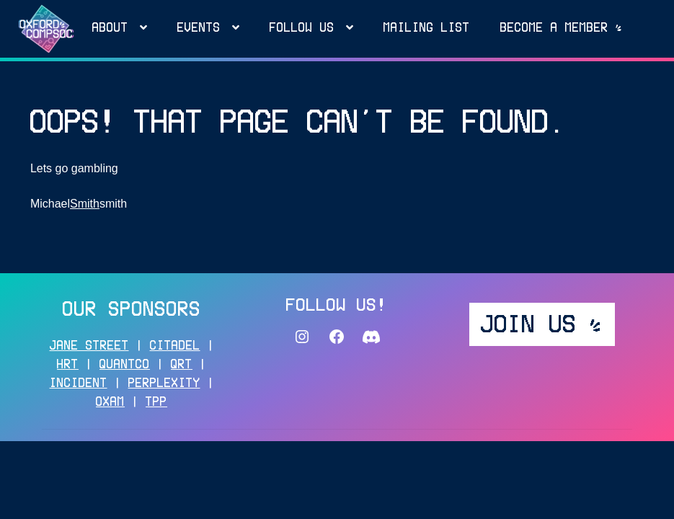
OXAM (110, 403)
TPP (156, 403)
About (110, 29)
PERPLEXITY (164, 384)
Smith (84, 204)
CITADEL (175, 346)
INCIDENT (78, 384)
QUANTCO (124, 365)
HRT (68, 365)
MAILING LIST (426, 29)
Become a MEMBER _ (561, 29)
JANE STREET (89, 346)
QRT (181, 365)
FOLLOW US (302, 29)
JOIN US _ (542, 325)
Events (199, 29)
